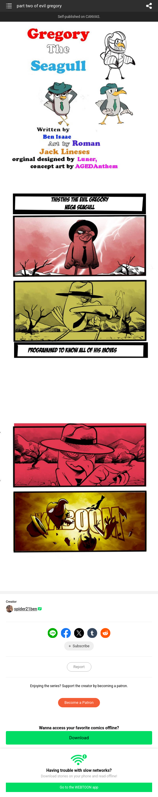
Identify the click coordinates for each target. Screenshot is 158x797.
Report (79, 667)
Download (79, 737)
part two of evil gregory (39, 5)
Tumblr (92, 633)
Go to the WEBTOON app (79, 787)
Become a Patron (79, 702)
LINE (53, 633)
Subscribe (81, 646)
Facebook (66, 633)
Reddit (106, 633)
